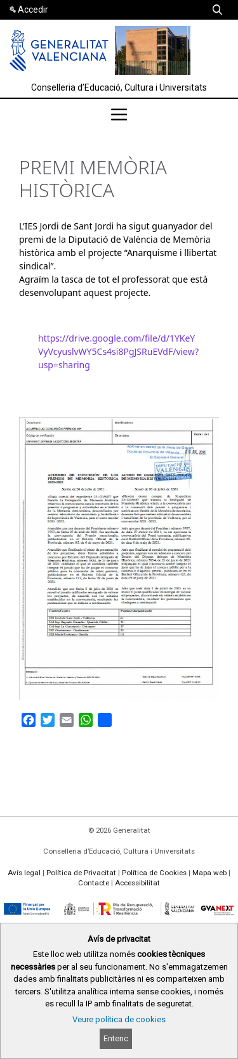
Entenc (115, 1038)
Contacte (93, 882)
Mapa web (209, 872)
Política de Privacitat (81, 872)
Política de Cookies (154, 872)
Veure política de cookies (119, 1019)
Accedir (33, 9)
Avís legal (24, 872)
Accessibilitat (137, 882)
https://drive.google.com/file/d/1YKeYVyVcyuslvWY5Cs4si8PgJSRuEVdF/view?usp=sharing (118, 351)
